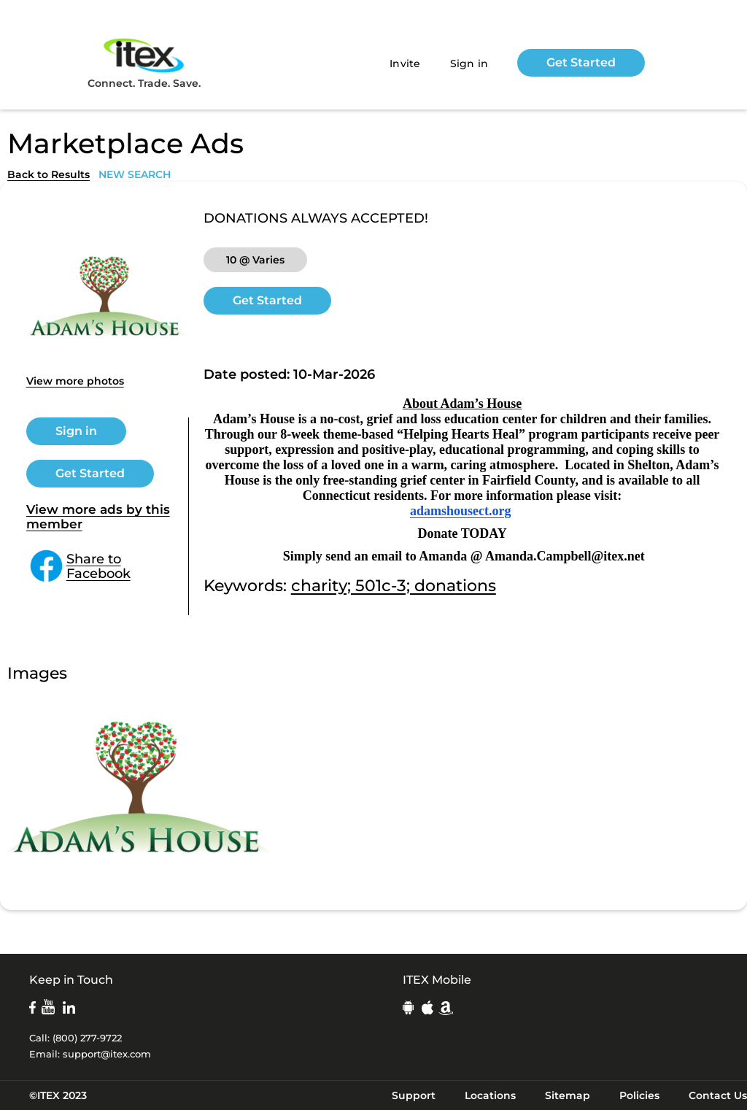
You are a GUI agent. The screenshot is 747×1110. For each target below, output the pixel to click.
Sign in (469, 63)
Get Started (581, 62)
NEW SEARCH (134, 174)
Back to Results (48, 174)
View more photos (75, 381)
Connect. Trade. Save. (144, 62)
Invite (405, 63)
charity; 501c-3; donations (393, 586)
